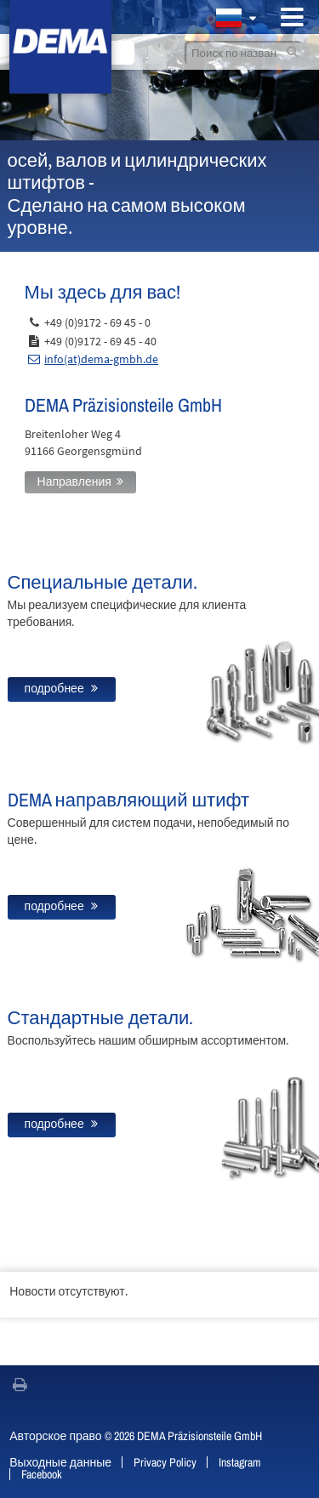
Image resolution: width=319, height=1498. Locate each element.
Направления (74, 481)
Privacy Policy (165, 1462)
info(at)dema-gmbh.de (101, 359)
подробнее (56, 688)
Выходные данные (60, 1462)
